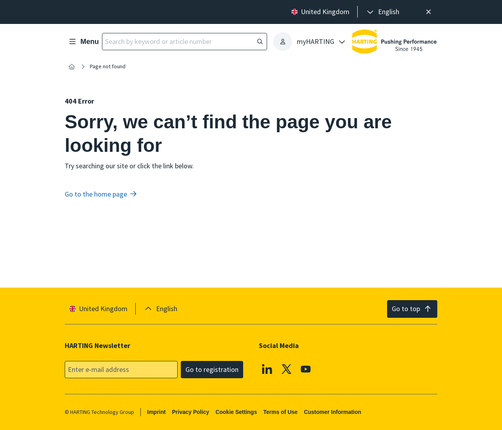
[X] (286, 369)
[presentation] (382, 12)
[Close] (428, 12)
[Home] (72, 67)
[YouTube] (306, 369)
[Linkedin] (267, 369)
